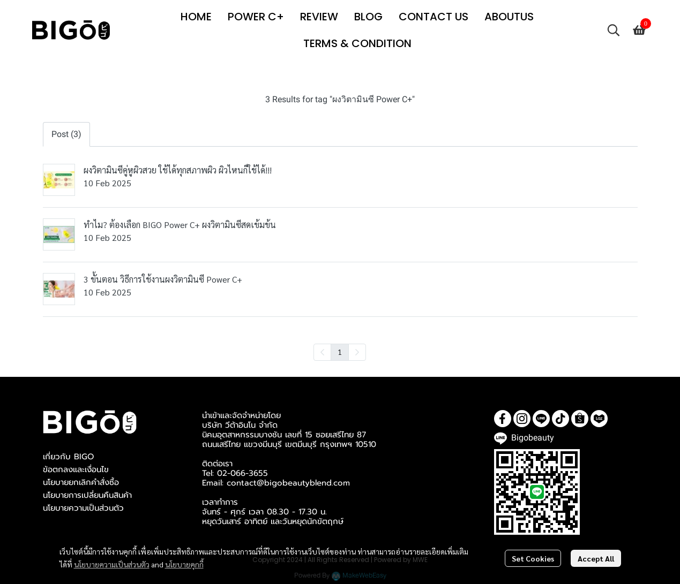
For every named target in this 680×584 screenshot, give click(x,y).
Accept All (596, 558)
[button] (613, 30)
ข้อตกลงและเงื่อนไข (76, 469)
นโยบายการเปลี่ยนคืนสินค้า (87, 495)
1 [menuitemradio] (340, 352)
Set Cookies (533, 558)
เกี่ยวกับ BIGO (68, 456)
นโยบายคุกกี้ (184, 564)
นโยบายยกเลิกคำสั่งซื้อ (81, 482)
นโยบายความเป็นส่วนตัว (112, 564)
